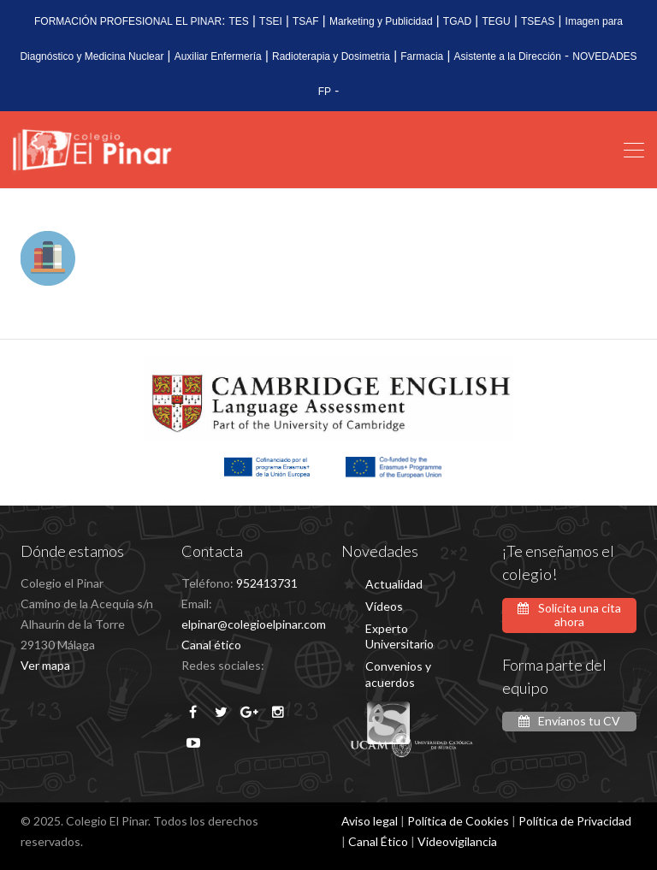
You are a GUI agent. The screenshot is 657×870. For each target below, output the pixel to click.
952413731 (267, 583)
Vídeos (384, 606)
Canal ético (211, 644)
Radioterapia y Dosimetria (331, 56)
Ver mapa (45, 665)
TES (239, 21)
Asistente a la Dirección (507, 56)
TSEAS (537, 21)
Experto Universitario (399, 636)
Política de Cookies (458, 821)
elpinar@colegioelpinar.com (253, 624)
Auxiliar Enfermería (218, 56)
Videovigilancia (457, 841)
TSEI (270, 21)
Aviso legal (369, 821)
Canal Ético (378, 841)
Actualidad (394, 584)
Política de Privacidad (574, 821)
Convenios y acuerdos (398, 674)
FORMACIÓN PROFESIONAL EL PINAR (128, 21)
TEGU (496, 21)
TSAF (306, 21)
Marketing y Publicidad (381, 21)
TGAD (457, 21)
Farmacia (421, 56)
